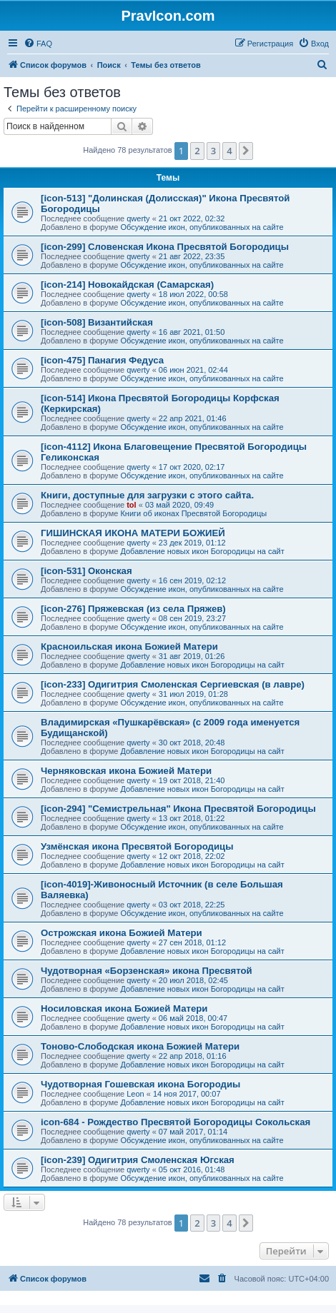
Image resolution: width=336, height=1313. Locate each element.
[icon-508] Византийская (97, 322)
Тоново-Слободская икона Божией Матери (140, 1046)
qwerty (138, 218)
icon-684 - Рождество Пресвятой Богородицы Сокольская (175, 1122)
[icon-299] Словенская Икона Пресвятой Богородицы (165, 246)
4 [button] (229, 150)
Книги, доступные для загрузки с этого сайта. (147, 495)
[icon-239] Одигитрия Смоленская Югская (137, 1159)
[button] (246, 150)
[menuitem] (38, 43)
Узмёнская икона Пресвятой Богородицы (137, 846)
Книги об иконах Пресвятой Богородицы (193, 513)
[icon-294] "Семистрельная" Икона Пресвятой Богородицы (178, 808)
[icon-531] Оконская (86, 570)
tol (131, 504)
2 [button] (196, 150)
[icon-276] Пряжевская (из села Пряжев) (133, 608)
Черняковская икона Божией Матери (126, 770)
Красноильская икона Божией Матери (129, 646)
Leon (135, 1094)
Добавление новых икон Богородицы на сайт (202, 551)
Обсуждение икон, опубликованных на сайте (201, 227)
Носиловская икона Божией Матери (124, 1008)
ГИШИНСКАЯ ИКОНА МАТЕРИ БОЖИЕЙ (133, 533)
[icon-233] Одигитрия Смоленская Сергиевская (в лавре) (173, 684)
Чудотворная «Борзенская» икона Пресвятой (146, 970)
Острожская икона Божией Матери (121, 932)
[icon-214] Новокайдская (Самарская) (127, 284)
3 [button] (213, 150)
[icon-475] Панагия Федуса (102, 360)
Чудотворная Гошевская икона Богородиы (140, 1084)
